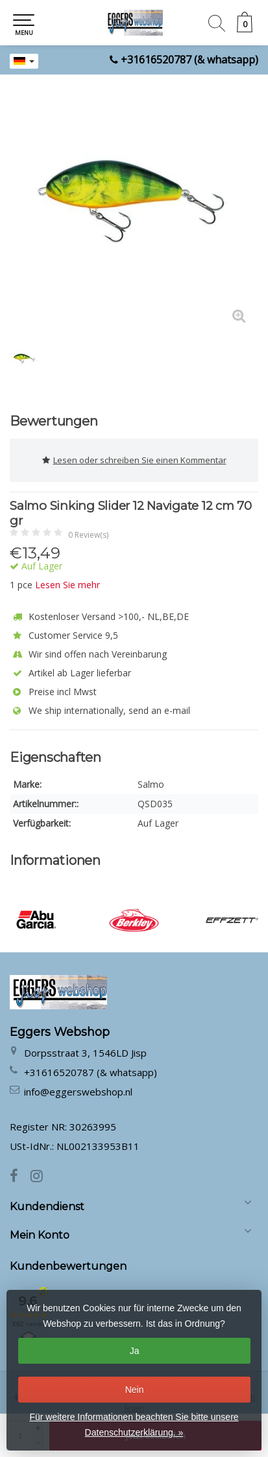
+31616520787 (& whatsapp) (189, 59)
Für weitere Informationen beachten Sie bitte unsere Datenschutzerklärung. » (133, 1425)
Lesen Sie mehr (67, 585)
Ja (135, 1351)
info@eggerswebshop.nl (78, 1091)
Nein (134, 1389)
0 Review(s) (88, 534)
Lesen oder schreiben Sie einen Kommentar (134, 460)
